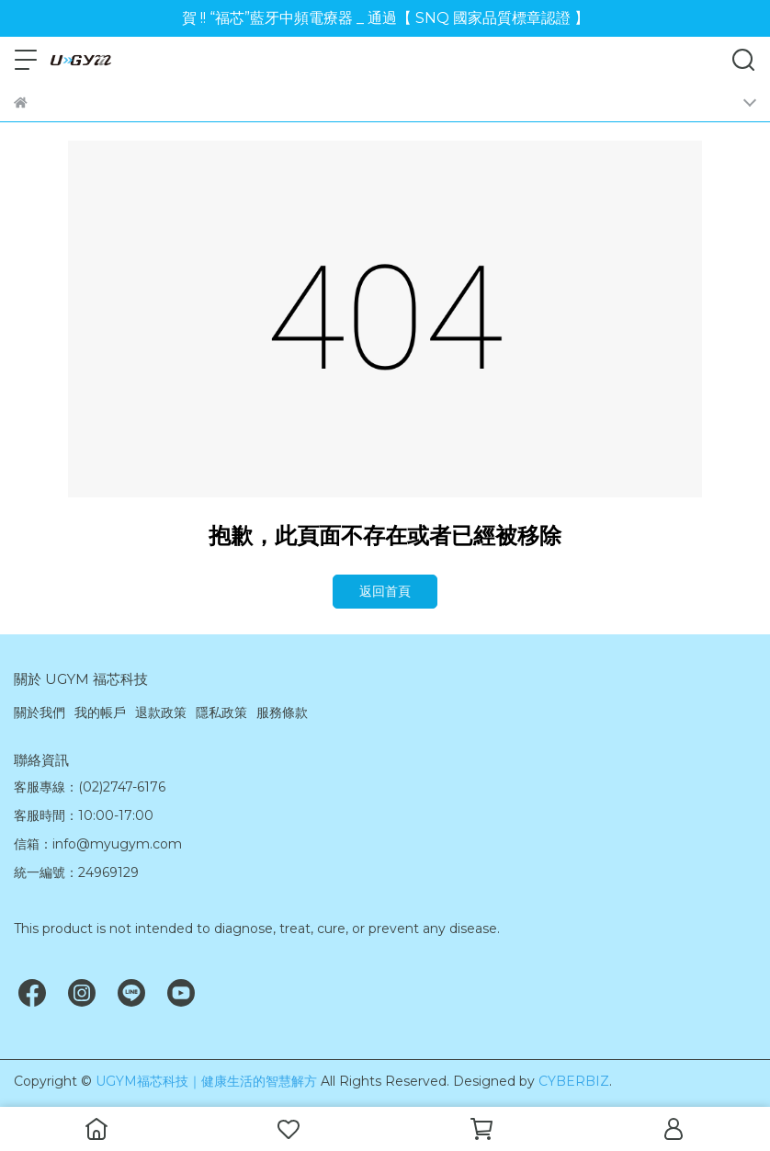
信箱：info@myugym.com (98, 844)
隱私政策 (221, 712)
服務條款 (282, 712)
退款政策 (161, 712)
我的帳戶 (100, 712)
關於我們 (39, 712)
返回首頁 (385, 591)
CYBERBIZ (573, 1081)
